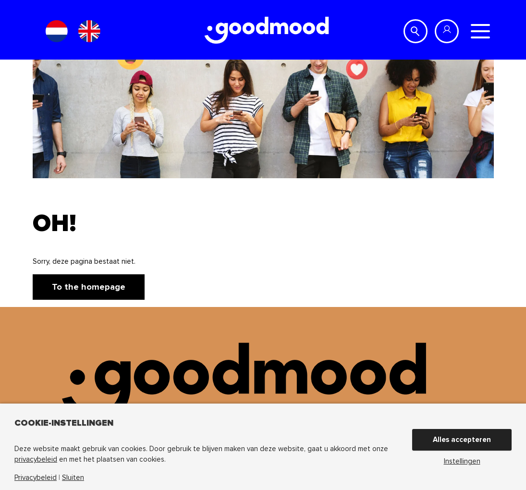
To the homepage (88, 287)
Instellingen (462, 461)
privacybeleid (35, 459)
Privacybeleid (35, 477)
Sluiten (73, 477)
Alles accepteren (462, 439)
